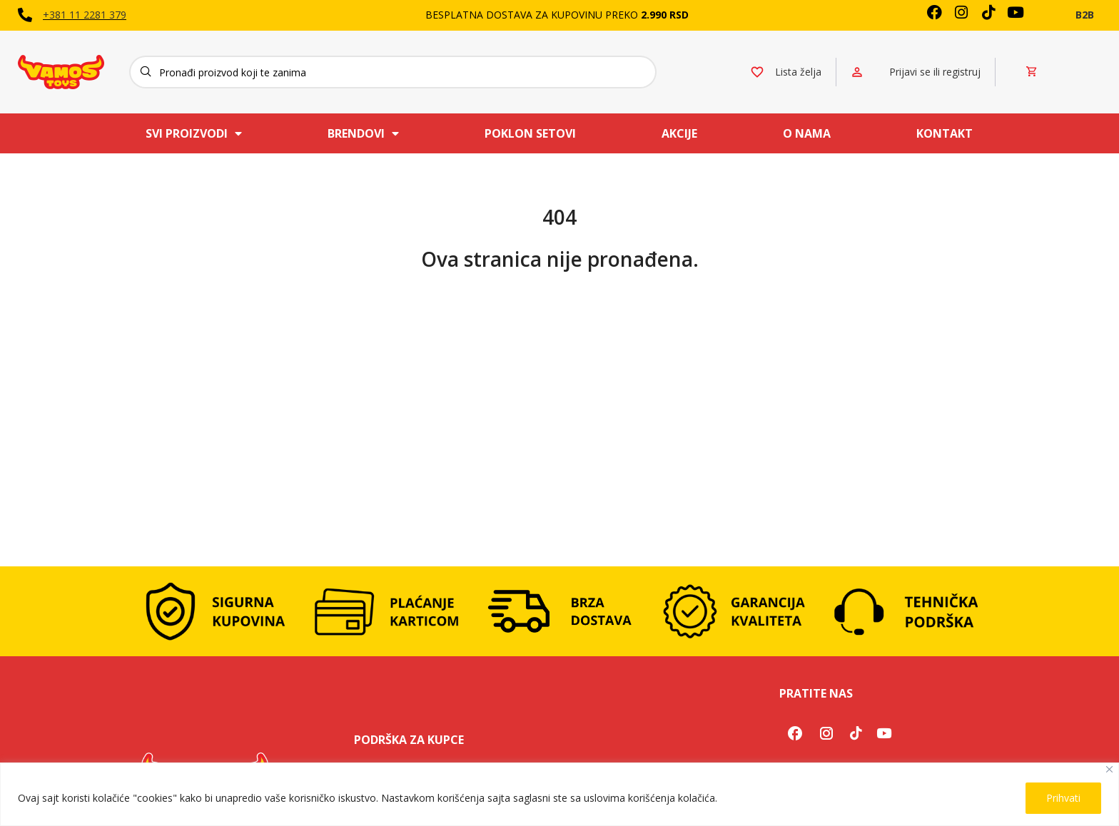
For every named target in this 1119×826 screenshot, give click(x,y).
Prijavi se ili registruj (935, 71)
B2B (1084, 14)
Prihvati (1063, 798)
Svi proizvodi (194, 133)
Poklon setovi (530, 133)
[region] (559, 794)
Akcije (679, 133)
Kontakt (944, 133)
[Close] (1109, 769)
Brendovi (363, 133)
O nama (807, 133)
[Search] (393, 72)
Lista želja (798, 71)
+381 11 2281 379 (84, 14)
